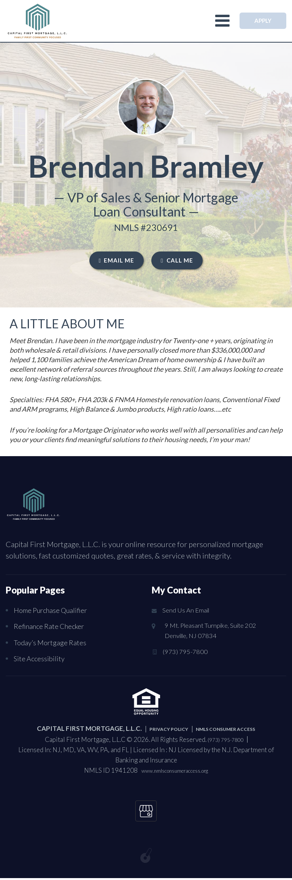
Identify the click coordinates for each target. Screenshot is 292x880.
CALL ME (177, 260)
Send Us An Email (186, 610)
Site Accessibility (41, 657)
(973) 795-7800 (185, 655)
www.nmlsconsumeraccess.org (175, 770)
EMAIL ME (116, 260)
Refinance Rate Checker (52, 625)
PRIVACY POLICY (157, 728)
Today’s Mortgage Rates (52, 641)
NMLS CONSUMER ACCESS (232, 728)
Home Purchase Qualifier (54, 609)
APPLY (262, 20)
